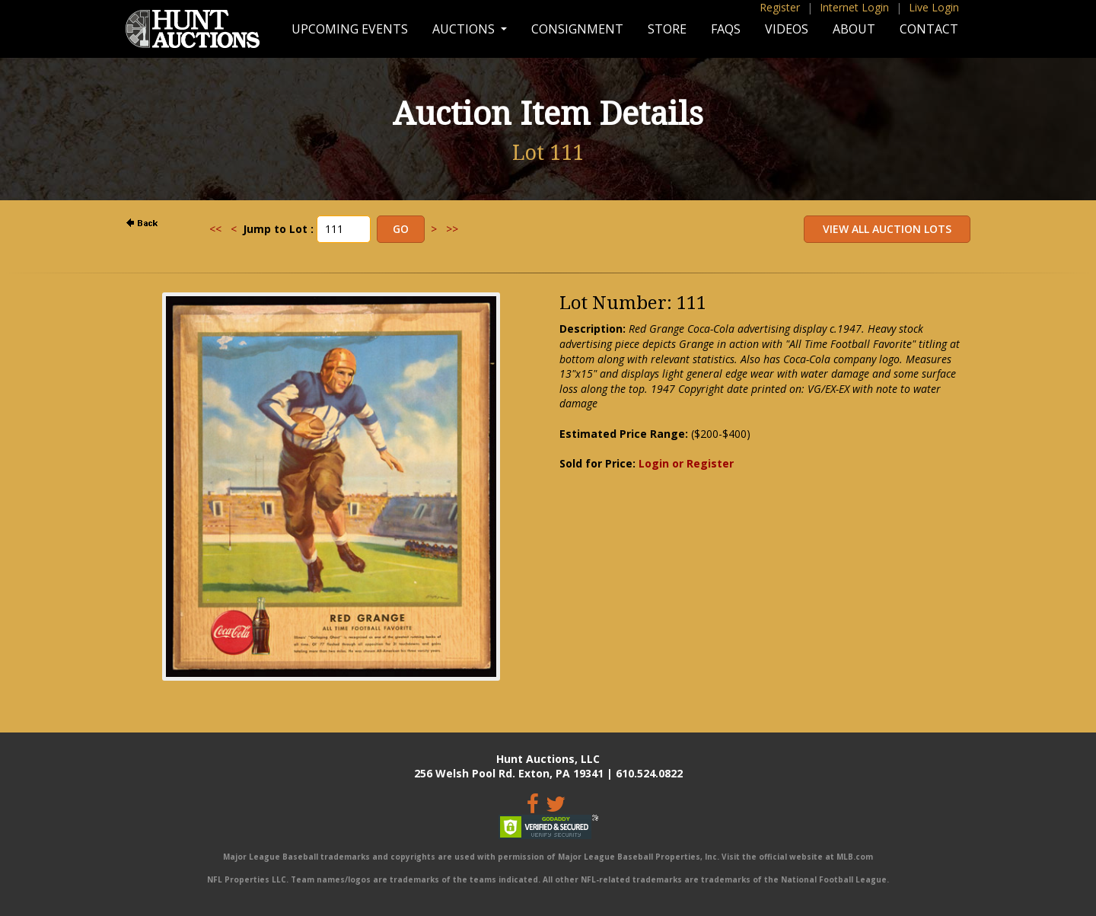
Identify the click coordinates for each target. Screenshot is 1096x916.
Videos (786, 29)
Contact (929, 29)
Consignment (577, 29)
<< (215, 229)
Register (780, 7)
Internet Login (854, 7)
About (854, 29)
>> (452, 229)
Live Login (934, 7)
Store (667, 29)
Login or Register (686, 463)
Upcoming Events (350, 29)
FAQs (726, 29)
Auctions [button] (465, 29)
